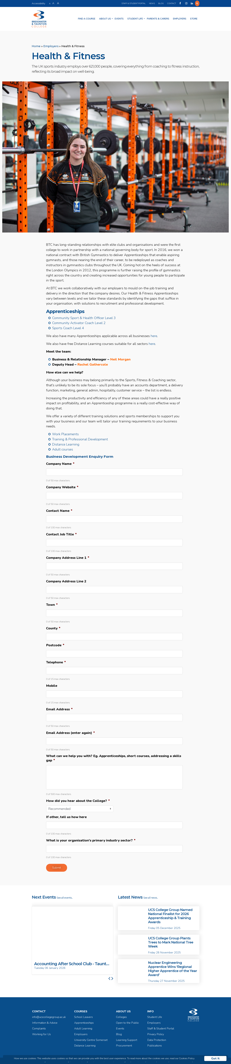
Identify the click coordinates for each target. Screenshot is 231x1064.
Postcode (55, 644)
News (151, 3)
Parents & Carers (158, 18)
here (154, 335)
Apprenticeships (84, 1022)
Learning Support (126, 1039)
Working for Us (41, 1033)
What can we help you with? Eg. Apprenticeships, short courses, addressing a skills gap (113, 757)
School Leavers (83, 1016)
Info (150, 1010)
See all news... (150, 896)
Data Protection (156, 1039)
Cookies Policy (186, 1058)
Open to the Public (127, 1022)
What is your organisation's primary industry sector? (91, 840)
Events (119, 18)
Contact (171, 3)
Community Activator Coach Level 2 (79, 322)
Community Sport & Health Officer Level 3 (84, 317)
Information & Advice (44, 1022)
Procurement (124, 1045)
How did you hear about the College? (78, 800)
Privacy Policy (155, 1033)
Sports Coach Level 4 (68, 327)
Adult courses (62, 448)
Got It (215, 1058)
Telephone (56, 661)
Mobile (51, 685)
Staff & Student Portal (133, 3)
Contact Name (59, 510)
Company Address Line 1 (67, 557)
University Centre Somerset (91, 1039)
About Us (105, 18)
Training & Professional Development (80, 438)
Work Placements (65, 433)
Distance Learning (65, 443)
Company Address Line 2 (66, 580)
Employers (179, 18)
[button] (109, 939)
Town (52, 604)
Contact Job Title (61, 533)
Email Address (59, 708)
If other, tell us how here (66, 816)
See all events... (65, 896)
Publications (154, 1045)
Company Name (60, 463)
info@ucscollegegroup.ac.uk (49, 1016)
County (53, 627)
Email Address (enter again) (70, 732)
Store (193, 18)
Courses (80, 1010)
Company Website (62, 486)
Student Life (135, 18)
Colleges (121, 1016)
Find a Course (86, 18)
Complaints (39, 1028)
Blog (160, 3)
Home (36, 45)
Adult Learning (83, 1028)
